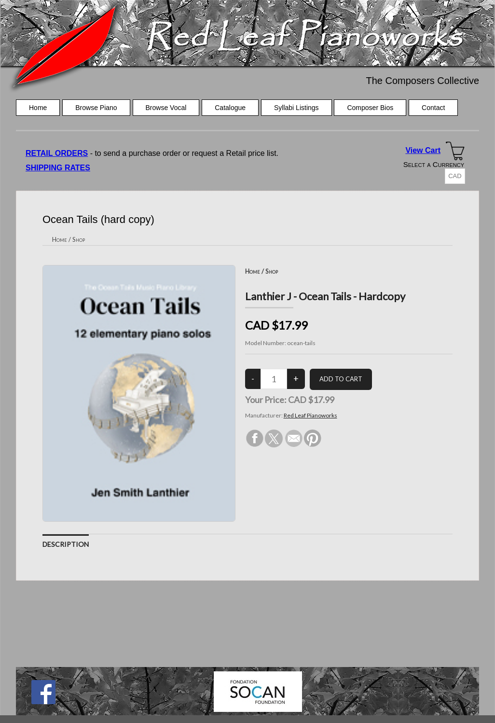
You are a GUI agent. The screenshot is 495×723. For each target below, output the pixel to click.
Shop (78, 239)
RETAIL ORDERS (57, 153)
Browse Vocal (166, 107)
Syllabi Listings (296, 107)
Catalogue (230, 107)
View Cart (422, 150)
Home (38, 107)
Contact (433, 107)
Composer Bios (370, 107)
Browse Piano (96, 107)
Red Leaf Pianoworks (310, 415)
